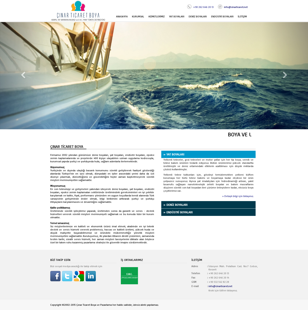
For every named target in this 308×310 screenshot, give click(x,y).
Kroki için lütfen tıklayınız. (223, 290)
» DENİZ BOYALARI (175, 204)
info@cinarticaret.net (236, 7)
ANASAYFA (122, 16)
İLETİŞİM (242, 16)
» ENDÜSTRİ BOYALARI (178, 212)
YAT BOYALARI (176, 16)
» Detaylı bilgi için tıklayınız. (237, 196)
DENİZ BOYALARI (198, 16)
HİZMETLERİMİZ (156, 16)
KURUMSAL (138, 16)
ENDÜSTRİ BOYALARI (222, 16)
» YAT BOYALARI (173, 154)
